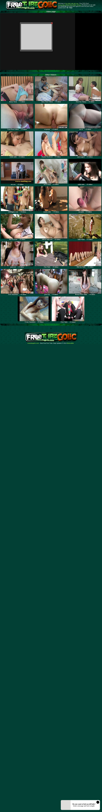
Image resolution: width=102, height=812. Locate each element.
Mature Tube (61, 5)
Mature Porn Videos (70, 5)
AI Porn (79, 5)
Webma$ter (70, 343)
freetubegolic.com (33, 343)
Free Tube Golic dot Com (71, 3)
